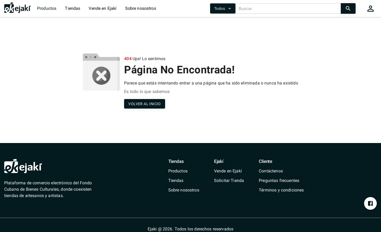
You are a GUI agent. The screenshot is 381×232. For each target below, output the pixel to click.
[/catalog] (183, 171)
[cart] (370, 8)
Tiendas (72, 8)
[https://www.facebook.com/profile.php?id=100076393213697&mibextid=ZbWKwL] (370, 203)
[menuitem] (183, 171)
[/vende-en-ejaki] (229, 171)
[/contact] (281, 171)
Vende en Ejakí (102, 8)
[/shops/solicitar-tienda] (229, 180)
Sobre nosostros (140, 8)
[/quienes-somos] (183, 190)
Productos (46, 8)
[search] (348, 8)
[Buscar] (288, 8)
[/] (17, 11)
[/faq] (281, 180)
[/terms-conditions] (281, 190)
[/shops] (183, 180)
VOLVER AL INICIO (144, 104)
